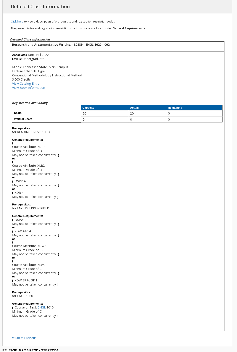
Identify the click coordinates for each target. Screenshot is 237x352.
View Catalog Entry (25, 83)
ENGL (42, 307)
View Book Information (28, 88)
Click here (17, 21)
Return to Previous (23, 338)
